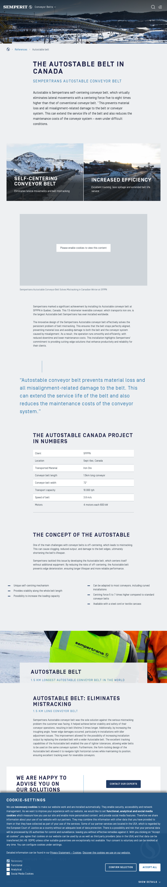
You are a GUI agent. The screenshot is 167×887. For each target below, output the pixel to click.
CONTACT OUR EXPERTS (123, 784)
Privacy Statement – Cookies (65, 852)
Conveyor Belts (45, 7)
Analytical (16, 869)
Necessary (16, 861)
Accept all (150, 867)
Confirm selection (121, 867)
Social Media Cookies (22, 873)
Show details (147, 882)
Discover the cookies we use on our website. (106, 852)
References (21, 49)
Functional (16, 865)
